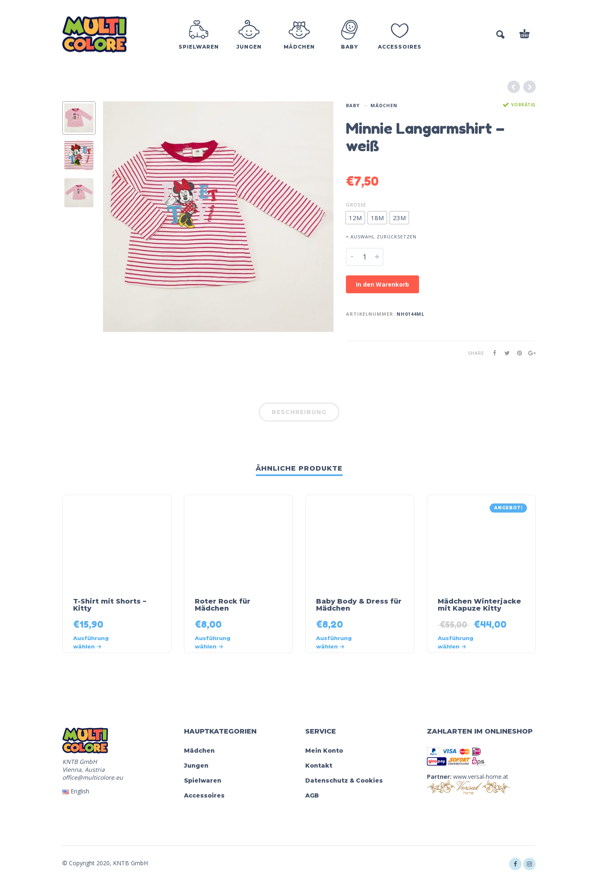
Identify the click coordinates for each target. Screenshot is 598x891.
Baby (353, 105)
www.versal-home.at (480, 777)
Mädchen (383, 105)
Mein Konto (324, 750)
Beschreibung (299, 412)
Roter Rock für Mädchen (222, 604)
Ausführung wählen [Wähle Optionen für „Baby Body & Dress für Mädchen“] (334, 642)
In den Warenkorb (382, 284)
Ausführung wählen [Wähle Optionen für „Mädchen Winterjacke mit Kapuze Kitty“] (455, 642)
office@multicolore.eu (92, 777)
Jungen (196, 765)
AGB (312, 795)
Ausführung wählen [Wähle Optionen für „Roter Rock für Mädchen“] (212, 642)
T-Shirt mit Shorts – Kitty (109, 604)
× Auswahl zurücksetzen (381, 236)
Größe (356, 204)
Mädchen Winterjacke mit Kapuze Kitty (479, 604)
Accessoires (204, 795)
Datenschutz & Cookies (344, 780)
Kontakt (318, 765)
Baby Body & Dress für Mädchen (359, 604)
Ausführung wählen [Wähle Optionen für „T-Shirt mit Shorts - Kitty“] (91, 642)
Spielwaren (202, 780)
